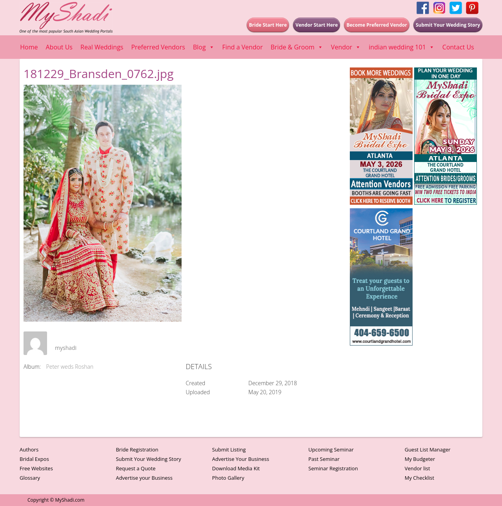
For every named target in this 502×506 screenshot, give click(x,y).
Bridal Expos (34, 458)
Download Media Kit (236, 468)
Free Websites (36, 468)
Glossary (30, 477)
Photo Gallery (228, 477)
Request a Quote (135, 468)
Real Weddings (101, 47)
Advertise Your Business (240, 458)
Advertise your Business (144, 477)
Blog (204, 47)
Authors (29, 449)
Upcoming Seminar (330, 449)
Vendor (346, 47)
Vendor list (417, 468)
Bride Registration (137, 449)
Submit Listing (229, 449)
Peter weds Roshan (70, 366)
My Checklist (420, 477)
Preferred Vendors (158, 47)
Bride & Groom (297, 47)
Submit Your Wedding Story (148, 458)
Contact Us (458, 47)
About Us (59, 47)
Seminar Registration (333, 468)
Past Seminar (324, 458)
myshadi (65, 347)
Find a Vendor (242, 47)
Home (29, 47)
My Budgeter (420, 458)
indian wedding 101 (402, 47)
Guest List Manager (428, 449)
